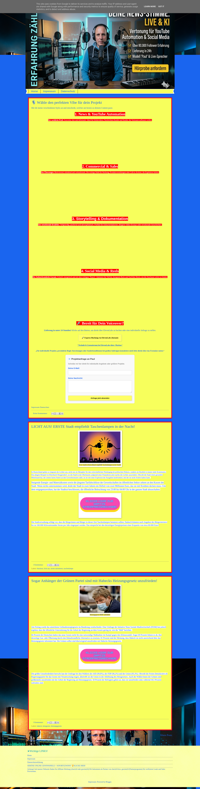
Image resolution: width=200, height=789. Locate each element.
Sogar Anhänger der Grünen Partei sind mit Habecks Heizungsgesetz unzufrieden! (94, 582)
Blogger (108, 784)
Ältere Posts (166, 737)
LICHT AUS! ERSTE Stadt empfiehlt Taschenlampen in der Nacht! (83, 428)
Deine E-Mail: (74, 368)
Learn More (150, 6)
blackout (40, 570)
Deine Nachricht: (75, 378)
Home (34, 91)
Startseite (94, 737)
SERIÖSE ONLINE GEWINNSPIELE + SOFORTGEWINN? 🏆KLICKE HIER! (56, 768)
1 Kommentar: (38, 567)
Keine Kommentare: (40, 415)
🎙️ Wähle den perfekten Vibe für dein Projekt (66, 102)
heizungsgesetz (56, 728)
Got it (161, 6)
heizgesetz (46, 728)
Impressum (49, 91)
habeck (39, 728)
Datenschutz (68, 91)
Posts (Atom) (41, 742)
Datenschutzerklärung (35, 764)
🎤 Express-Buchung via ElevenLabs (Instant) (100, 338)
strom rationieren (57, 570)
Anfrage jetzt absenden (100, 400)
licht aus (47, 570)
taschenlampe (68, 570)
